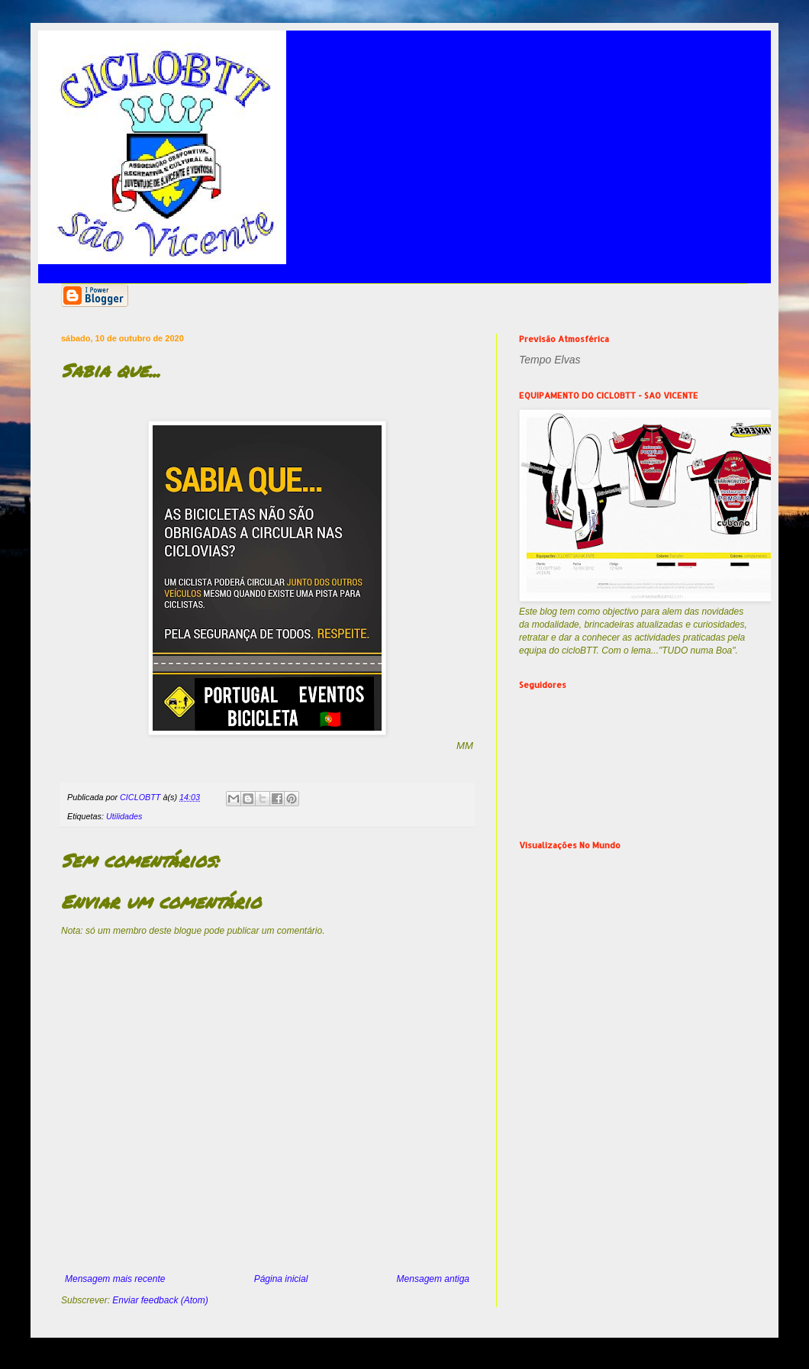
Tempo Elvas (549, 360)
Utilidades (124, 816)
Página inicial (281, 1279)
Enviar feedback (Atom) (160, 1300)
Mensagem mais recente (115, 1279)
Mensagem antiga (433, 1279)
